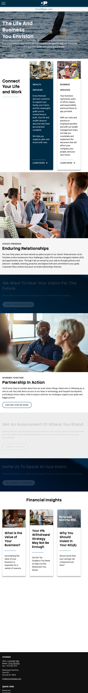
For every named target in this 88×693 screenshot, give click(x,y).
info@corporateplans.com (11, 679)
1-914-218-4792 (14, 663)
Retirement (6, 690)
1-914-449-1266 (13, 661)
